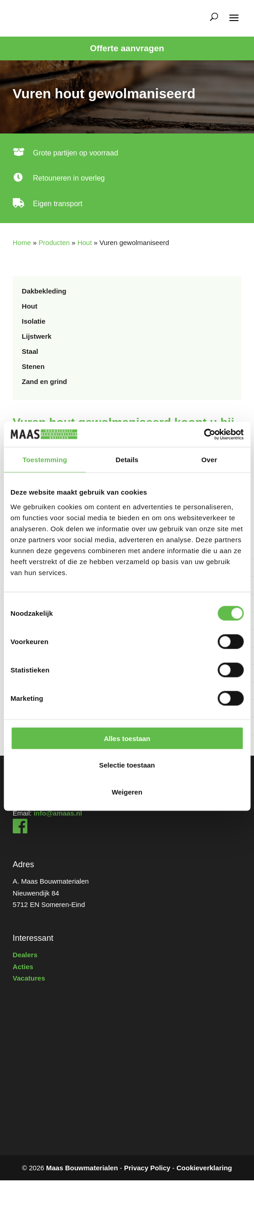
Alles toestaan (127, 738)
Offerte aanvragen (127, 48)
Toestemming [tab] (44, 460)
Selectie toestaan (127, 765)
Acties (23, 967)
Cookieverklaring (204, 1168)
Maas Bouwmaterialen (82, 1168)
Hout (85, 242)
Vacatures (29, 978)
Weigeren (127, 791)
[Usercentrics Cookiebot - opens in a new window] (204, 434)
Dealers (25, 955)
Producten (54, 242)
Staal (30, 351)
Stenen (33, 366)
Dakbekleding (44, 291)
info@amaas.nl (58, 813)
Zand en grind (44, 381)
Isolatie (34, 321)
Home (22, 242)
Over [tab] (210, 460)
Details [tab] (127, 460)
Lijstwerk (37, 336)
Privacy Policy (147, 1168)
